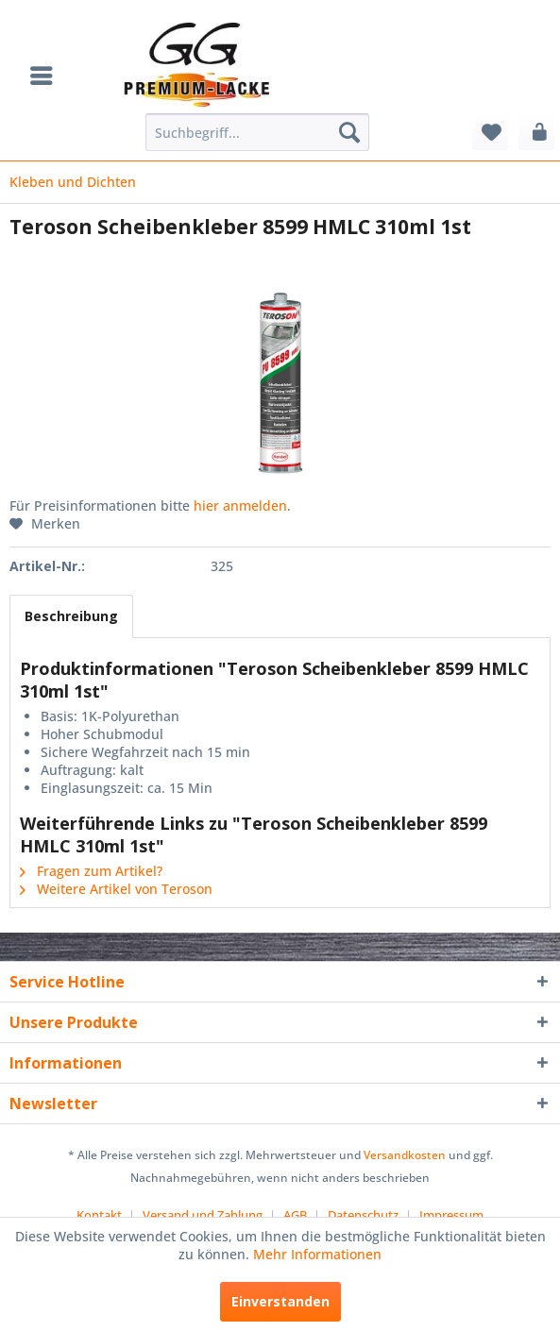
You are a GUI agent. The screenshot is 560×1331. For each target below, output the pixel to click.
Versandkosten (405, 1155)
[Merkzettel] (490, 132)
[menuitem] (46, 75)
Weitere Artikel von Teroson (116, 889)
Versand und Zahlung (203, 1214)
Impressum (451, 1214)
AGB (295, 1214)
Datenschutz (363, 1214)
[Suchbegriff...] (257, 132)
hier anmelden (240, 505)
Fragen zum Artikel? (91, 871)
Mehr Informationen (317, 1254)
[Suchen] (349, 132)
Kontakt (99, 1214)
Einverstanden (280, 1301)
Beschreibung (71, 616)
